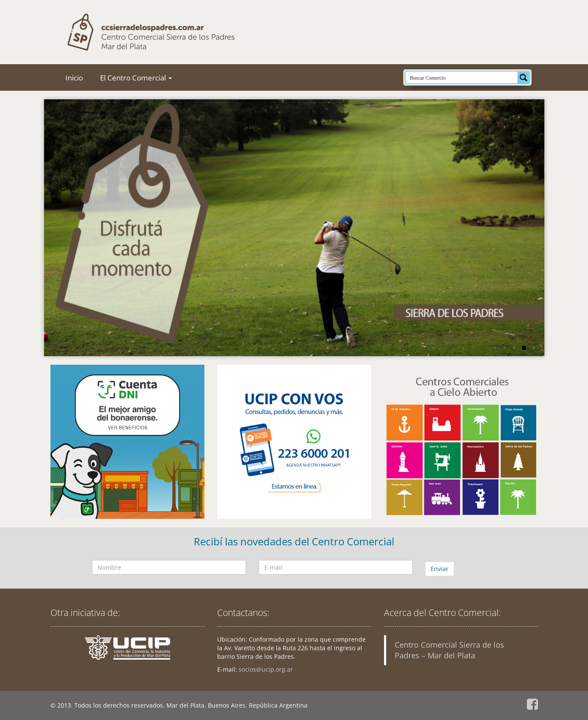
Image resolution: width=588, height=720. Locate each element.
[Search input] (462, 77)
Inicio (74, 78)
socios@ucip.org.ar (266, 669)
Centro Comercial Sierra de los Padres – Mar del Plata (449, 650)
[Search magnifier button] (523, 77)
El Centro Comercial (136, 78)
